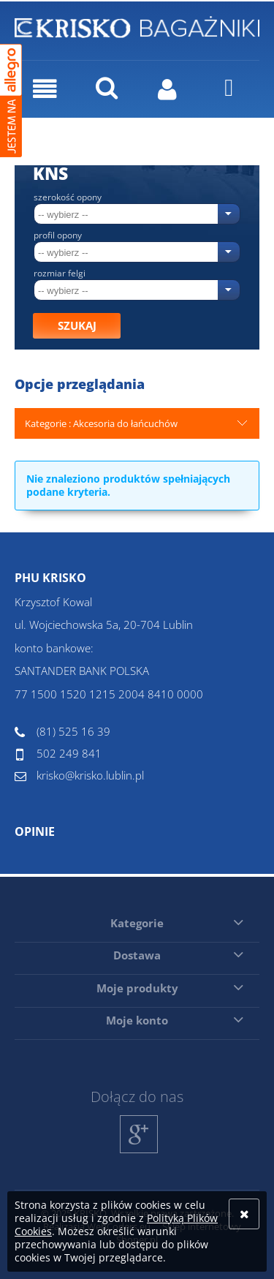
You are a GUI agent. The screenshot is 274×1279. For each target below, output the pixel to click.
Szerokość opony (68, 197)
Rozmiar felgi (59, 273)
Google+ (139, 1152)
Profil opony (58, 235)
